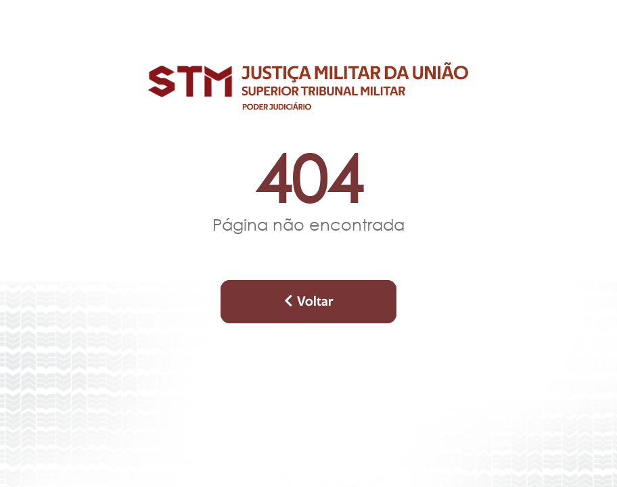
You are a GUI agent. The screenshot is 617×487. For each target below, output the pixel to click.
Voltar (308, 301)
